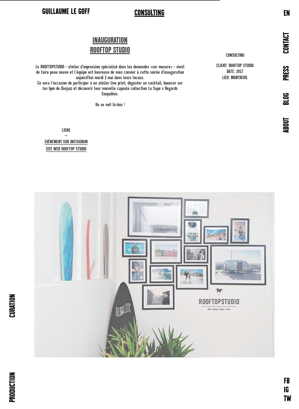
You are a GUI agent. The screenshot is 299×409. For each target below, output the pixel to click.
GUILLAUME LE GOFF (66, 11)
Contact (286, 43)
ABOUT (286, 125)
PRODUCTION (13, 387)
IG (286, 390)
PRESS (286, 73)
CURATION (13, 306)
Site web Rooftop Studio (66, 149)
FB (287, 381)
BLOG (286, 99)
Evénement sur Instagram (66, 142)
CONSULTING (149, 13)
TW (287, 399)
